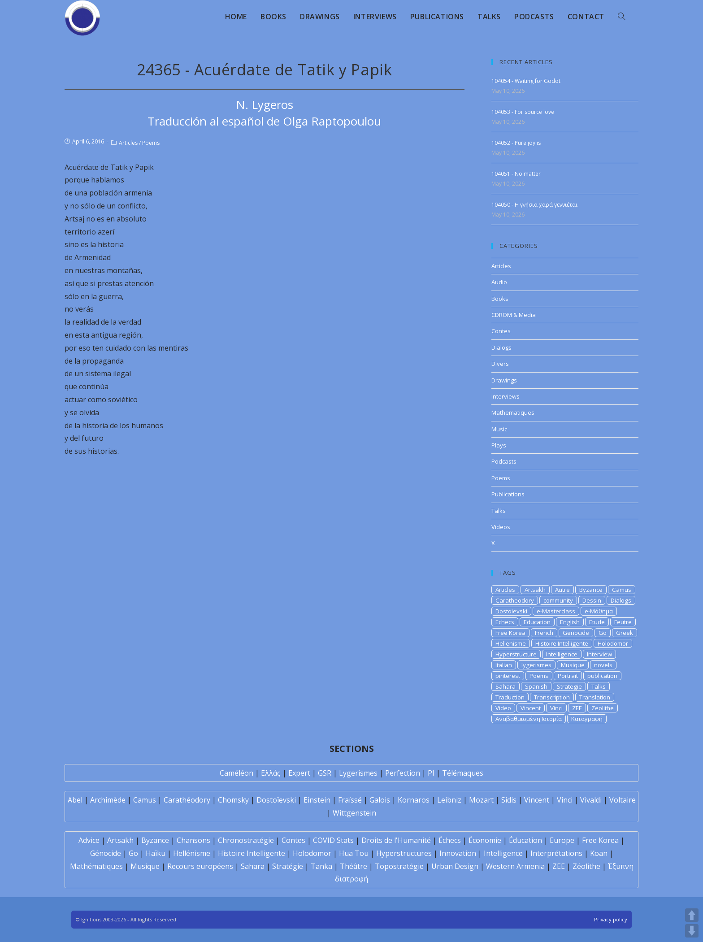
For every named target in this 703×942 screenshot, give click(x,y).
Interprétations (556, 853)
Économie (485, 840)
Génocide (105, 853)
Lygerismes (358, 773)
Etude (597, 622)
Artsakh (535, 590)
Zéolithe (586, 866)
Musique (573, 665)
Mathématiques (96, 866)
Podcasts (503, 461)
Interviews (505, 396)
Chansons (193, 840)
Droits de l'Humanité (396, 840)
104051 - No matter (516, 174)
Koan (599, 853)
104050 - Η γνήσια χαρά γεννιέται (534, 204)
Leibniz (449, 800)
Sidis (508, 800)
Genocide (576, 633)
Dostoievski (511, 611)
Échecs (449, 840)
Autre (562, 590)
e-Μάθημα (599, 611)
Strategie (569, 686)
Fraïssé (350, 800)
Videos (500, 527)
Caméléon (236, 773)
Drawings (504, 380)
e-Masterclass (556, 611)
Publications (508, 494)
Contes (501, 331)
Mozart (481, 800)
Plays (498, 445)
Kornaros (414, 800)
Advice (89, 840)
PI (431, 773)
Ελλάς (271, 773)
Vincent (531, 708)
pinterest (507, 676)
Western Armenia (515, 866)
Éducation (525, 840)
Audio (499, 282)
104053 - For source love (522, 112)
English (570, 622)
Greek (624, 633)
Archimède (108, 800)
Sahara (505, 686)
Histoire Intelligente (561, 643)
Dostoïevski (276, 800)
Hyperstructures (404, 853)
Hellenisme (510, 643)
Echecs (504, 622)
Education (537, 622)
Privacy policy (610, 919)
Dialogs (501, 347)
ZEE (577, 708)
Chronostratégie (246, 840)
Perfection (402, 773)
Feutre (623, 622)
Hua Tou (354, 853)
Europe (562, 840)
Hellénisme (191, 853)
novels (603, 665)
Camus (621, 590)
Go (603, 633)
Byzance (591, 590)
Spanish (536, 686)
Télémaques (462, 773)
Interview (599, 654)
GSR (324, 773)
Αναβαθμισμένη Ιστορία (528, 719)
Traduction (510, 697)
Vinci (556, 708)
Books (499, 299)
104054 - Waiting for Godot (525, 81)
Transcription (552, 697)
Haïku (155, 853)
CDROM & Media (513, 315)
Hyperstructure (516, 654)
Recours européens (200, 866)
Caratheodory (514, 600)
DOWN (692, 931)
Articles (128, 143)
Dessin (591, 600)
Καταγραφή (587, 719)
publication (602, 676)
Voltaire (622, 800)
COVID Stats (333, 840)
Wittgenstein (354, 813)
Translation (594, 697)
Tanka (321, 866)
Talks (498, 511)
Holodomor (613, 643)
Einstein (317, 800)
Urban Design (454, 866)
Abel (75, 800)
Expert (299, 773)
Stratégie (287, 866)
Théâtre (353, 866)
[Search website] (621, 16)
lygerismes (536, 665)
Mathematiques (512, 412)
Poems (151, 143)
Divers (500, 364)
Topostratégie (399, 866)
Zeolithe (602, 708)
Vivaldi (591, 800)
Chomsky (233, 800)
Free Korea (510, 633)
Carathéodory (187, 800)
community (558, 600)
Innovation (457, 853)
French (544, 633)
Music (499, 429)
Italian (503, 665)
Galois (379, 800)
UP (692, 915)
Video (503, 708)
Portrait (568, 676)
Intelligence (561, 654)
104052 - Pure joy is (516, 143)
